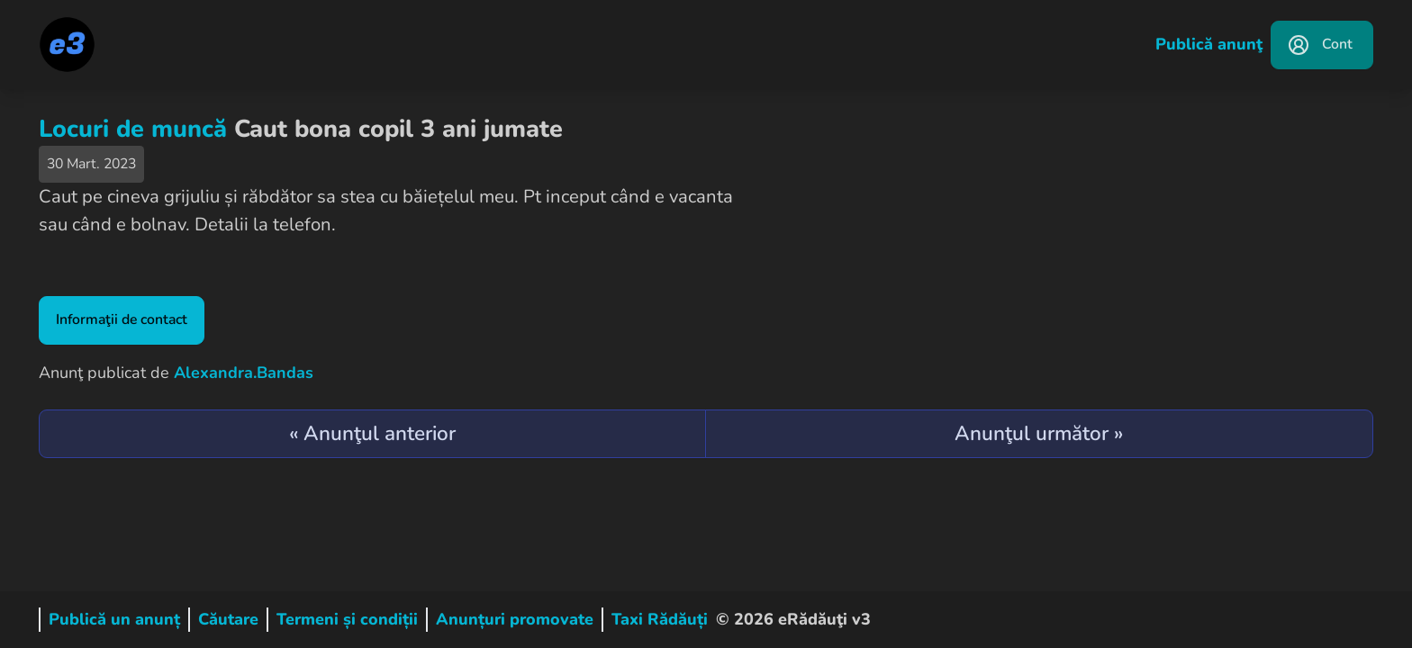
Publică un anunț (114, 619)
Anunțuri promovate (514, 619)
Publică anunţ (1209, 44)
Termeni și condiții (347, 619)
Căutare (228, 619)
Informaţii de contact (121, 319)
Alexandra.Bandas (243, 372)
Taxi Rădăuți (659, 619)
